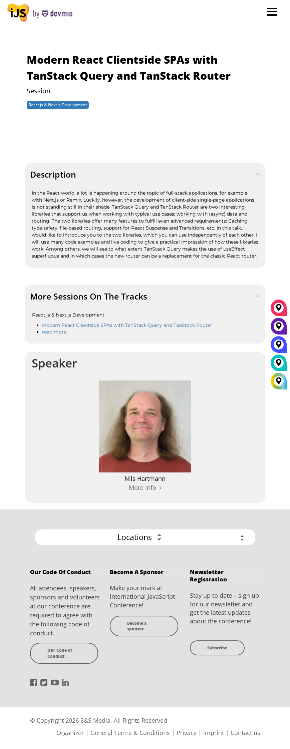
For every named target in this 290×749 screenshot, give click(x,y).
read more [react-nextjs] (54, 332)
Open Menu (272, 11)
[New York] (279, 329)
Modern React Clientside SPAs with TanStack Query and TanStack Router (127, 325)
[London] (279, 365)
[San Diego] (279, 347)
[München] (279, 310)
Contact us (245, 733)
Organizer (70, 733)
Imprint (213, 733)
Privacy (187, 733)
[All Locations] (279, 381)
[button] (145, 537)
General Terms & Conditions (130, 733)
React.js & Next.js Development (58, 105)
